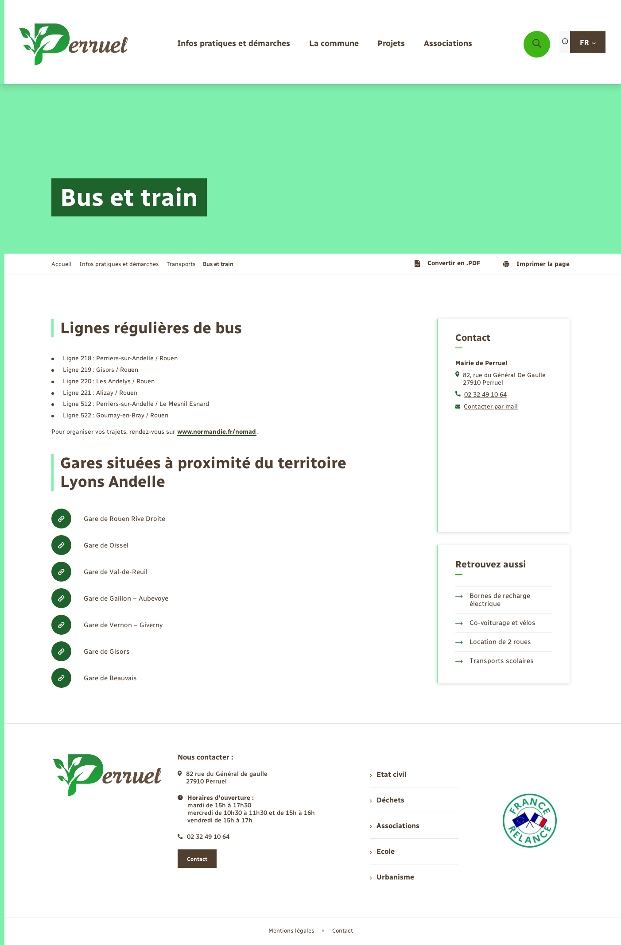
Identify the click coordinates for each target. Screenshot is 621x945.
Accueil (61, 264)
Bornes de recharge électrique (492, 600)
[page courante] (218, 264)
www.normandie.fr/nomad (216, 432)
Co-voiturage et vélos (495, 623)
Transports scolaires (494, 661)
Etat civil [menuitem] (388, 774)
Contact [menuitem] (342, 930)
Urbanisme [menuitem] (392, 877)
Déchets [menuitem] (387, 800)
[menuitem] (233, 44)
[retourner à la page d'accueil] (74, 44)
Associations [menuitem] (394, 826)
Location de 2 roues (493, 642)
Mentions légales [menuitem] (291, 930)
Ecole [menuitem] (382, 851)
